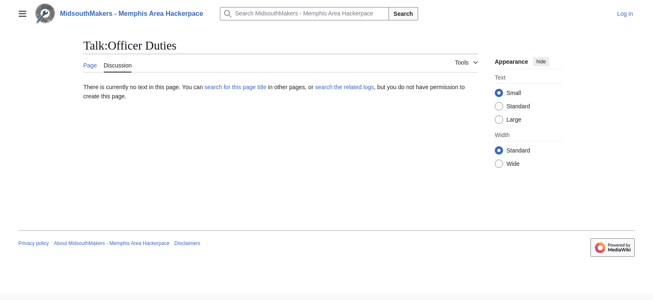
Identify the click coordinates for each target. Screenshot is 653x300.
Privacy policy (33, 243)
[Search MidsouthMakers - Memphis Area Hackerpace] (304, 13)
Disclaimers (187, 243)
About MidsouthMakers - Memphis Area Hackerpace (111, 243)
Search (403, 13)
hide (541, 62)
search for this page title (235, 87)
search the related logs (344, 87)
